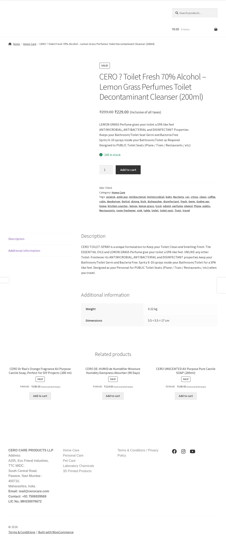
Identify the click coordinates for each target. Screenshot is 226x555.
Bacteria (178, 197)
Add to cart (128, 170)
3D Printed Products (77, 471)
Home (16, 44)
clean (202, 197)
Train (177, 210)
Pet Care (69, 460)
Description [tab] (16, 239)
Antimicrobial (155, 197)
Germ (191, 201)
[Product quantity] (106, 169)
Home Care (29, 44)
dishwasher (154, 201)
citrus (194, 197)
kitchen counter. (118, 206)
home (102, 206)
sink (139, 210)
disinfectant (171, 201)
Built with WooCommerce (56, 532)
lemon (133, 206)
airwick (110, 197)
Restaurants (107, 210)
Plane (197, 206)
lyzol (158, 206)
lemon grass (146, 206)
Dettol (126, 201)
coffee (211, 197)
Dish (143, 201)
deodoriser (113, 201)
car (187, 197)
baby (169, 197)
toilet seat (166, 210)
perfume (177, 206)
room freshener (125, 210)
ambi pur (122, 197)
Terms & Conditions (21, 532)
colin (102, 201)
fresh (183, 201)
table (146, 210)
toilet (154, 210)
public (206, 206)
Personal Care (73, 455)
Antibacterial (137, 197)
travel (186, 210)
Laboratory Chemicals (78, 466)
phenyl (188, 206)
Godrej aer (202, 201)
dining (135, 201)
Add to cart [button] (40, 396)
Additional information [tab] (24, 251)
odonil (167, 206)
